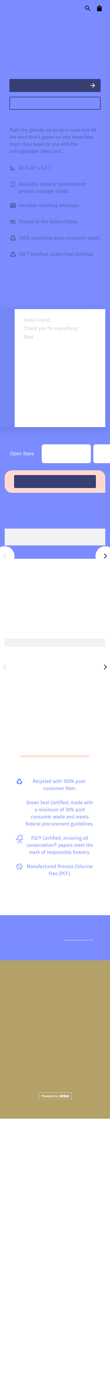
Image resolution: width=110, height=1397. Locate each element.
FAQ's (18, 1320)
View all (96, 657)
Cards (55, 1276)
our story (85, 21)
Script (88, 582)
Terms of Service (85, 1362)
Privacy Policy (55, 1368)
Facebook (48, 1342)
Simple (56, 579)
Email (89, 1342)
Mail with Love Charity (66, 1298)
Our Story (32, 1298)
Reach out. (82, 1204)
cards (19, 21)
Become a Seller (81, 1320)
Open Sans (22, 582)
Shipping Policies (44, 1320)
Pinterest (71, 1342)
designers (50, 21)
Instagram (25, 1342)
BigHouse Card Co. (27, 167)
